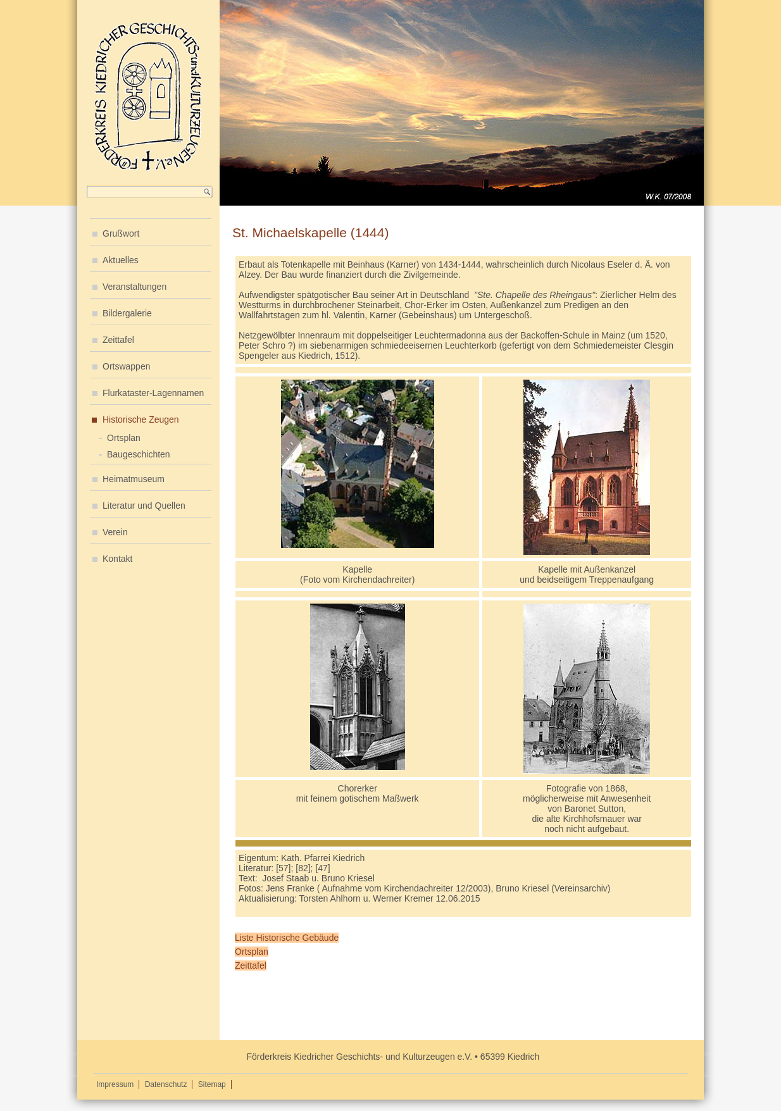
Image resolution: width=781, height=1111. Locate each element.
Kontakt (117, 559)
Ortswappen (126, 366)
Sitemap (212, 1084)
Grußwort (121, 233)
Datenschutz (166, 1084)
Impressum (115, 1084)
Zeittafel (118, 340)
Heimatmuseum (134, 479)
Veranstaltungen (134, 287)
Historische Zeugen (141, 419)
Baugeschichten (138, 454)
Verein (115, 532)
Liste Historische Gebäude (287, 938)
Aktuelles (121, 260)
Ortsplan (124, 438)
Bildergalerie (127, 313)
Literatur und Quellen (144, 505)
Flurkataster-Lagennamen (153, 393)
